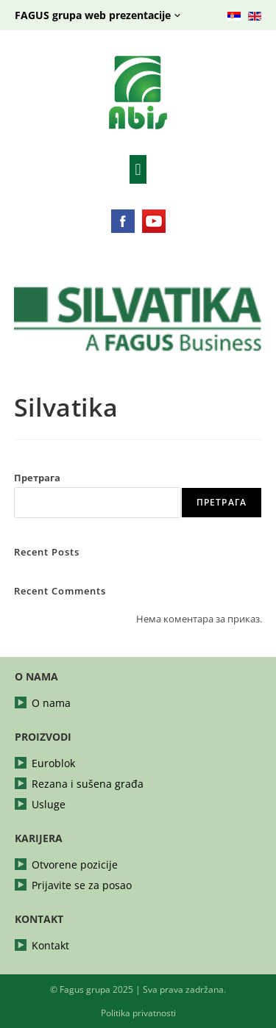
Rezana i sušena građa (88, 784)
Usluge (49, 804)
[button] (138, 169)
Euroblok (53, 763)
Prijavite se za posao (82, 885)
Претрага (37, 477)
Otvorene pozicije (75, 864)
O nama (51, 703)
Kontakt (50, 945)
